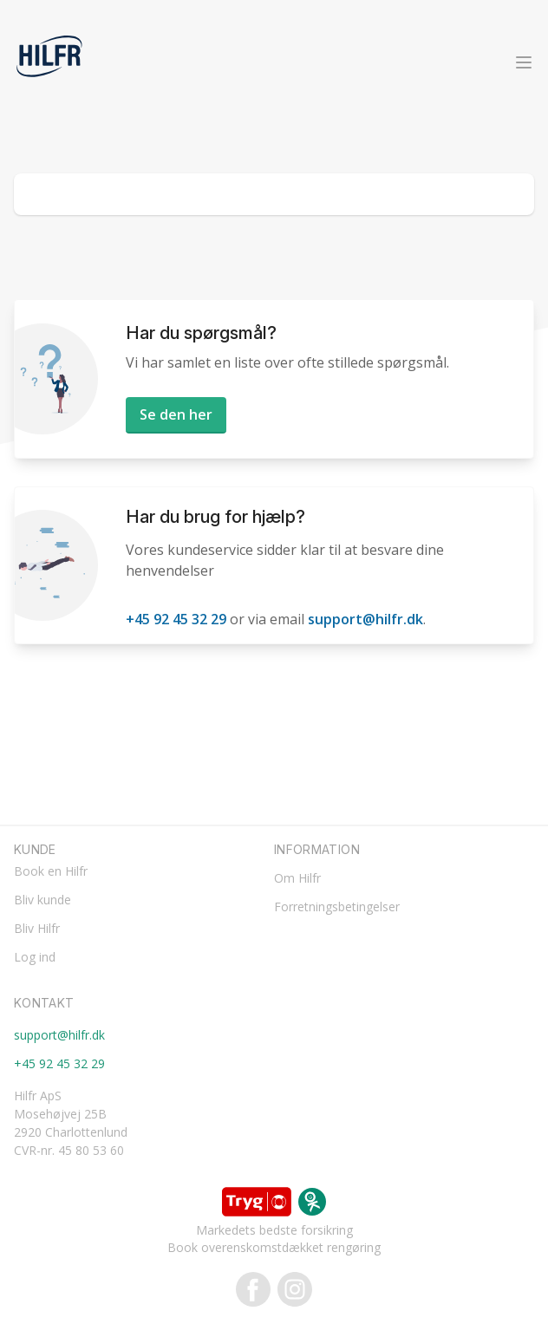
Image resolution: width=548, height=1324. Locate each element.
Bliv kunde (42, 899)
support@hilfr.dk (365, 619)
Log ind (34, 957)
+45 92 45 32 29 (176, 619)
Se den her (176, 414)
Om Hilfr (297, 878)
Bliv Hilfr (37, 928)
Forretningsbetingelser (337, 906)
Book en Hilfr (51, 871)
